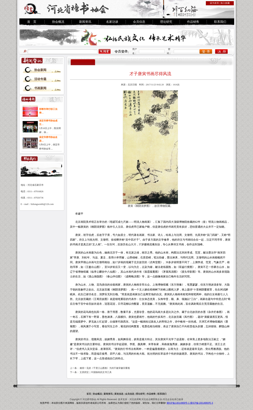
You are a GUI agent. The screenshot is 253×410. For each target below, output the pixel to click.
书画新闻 (40, 88)
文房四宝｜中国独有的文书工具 (96, 372)
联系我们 (220, 21)
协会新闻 (40, 70)
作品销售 (193, 21)
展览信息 (118, 394)
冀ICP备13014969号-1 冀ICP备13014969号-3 (190, 403)
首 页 (31, 21)
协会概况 (58, 21)
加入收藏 (225, 3)
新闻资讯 (85, 21)
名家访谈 (112, 21)
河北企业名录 (169, 399)
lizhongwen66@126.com (42, 204)
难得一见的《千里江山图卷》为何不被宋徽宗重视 (105, 368)
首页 (88, 394)
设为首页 (214, 3)
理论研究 (166, 21)
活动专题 (40, 79)
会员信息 (139, 21)
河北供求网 (135, 399)
